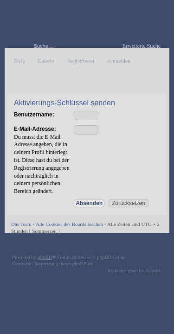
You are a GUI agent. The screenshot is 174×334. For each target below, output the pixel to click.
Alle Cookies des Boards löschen (69, 224)
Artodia (153, 270)
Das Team (21, 224)
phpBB (45, 257)
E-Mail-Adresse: (35, 129)
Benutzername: (34, 114)
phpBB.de (82, 263)
